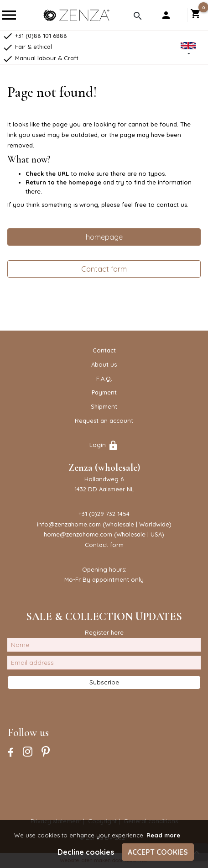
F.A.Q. (104, 378)
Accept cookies (158, 852)
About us (104, 364)
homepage (84, 182)
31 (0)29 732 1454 (106, 513)
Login (104, 444)
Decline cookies (85, 852)
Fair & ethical (27, 46)
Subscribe (104, 682)
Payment (104, 392)
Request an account (104, 420)
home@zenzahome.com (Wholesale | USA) (104, 534)
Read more (163, 835)
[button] (188, 49)
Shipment (104, 406)
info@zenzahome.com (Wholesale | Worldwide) (104, 524)
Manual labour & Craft (40, 58)
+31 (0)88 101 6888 (34, 35)
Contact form (104, 269)
